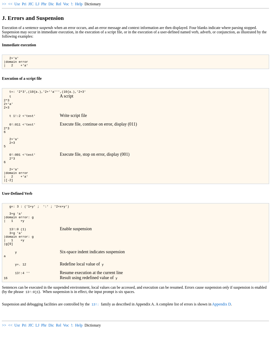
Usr (17, 4)
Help (79, 4)
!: (72, 4)
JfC (31, 4)
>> (4, 4)
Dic (51, 4)
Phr (43, 4)
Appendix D (221, 331)
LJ (37, 4)
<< (10, 4)
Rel (58, 4)
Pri (24, 4)
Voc (66, 4)
